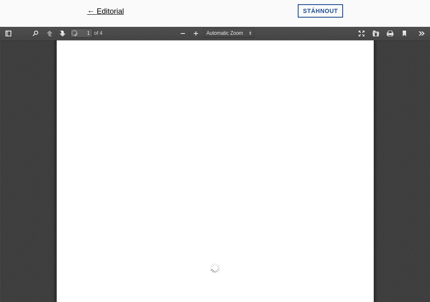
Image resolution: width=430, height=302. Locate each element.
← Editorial (105, 11)
